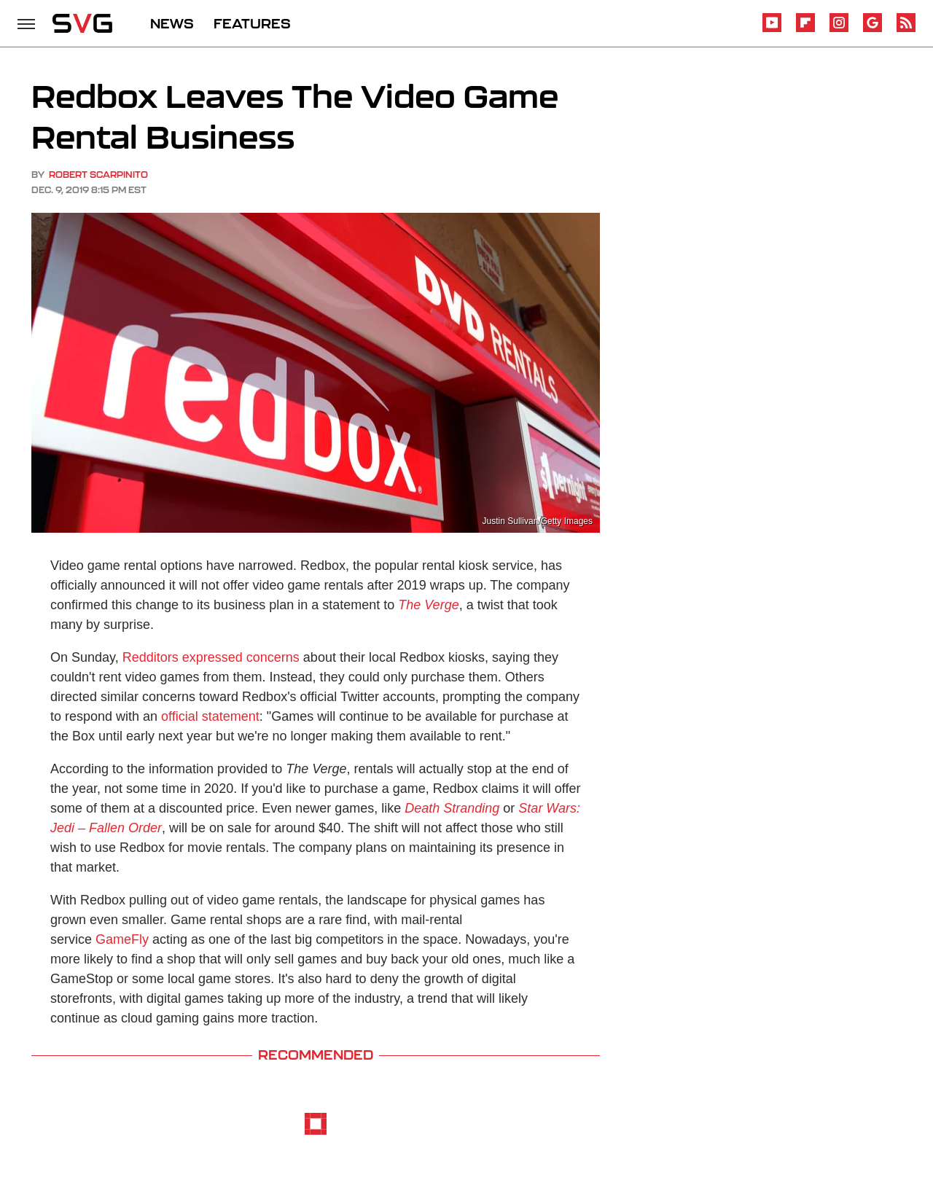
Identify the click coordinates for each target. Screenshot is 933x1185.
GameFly (122, 939)
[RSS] (906, 30)
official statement (210, 716)
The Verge (428, 605)
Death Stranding (452, 808)
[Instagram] (838, 30)
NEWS (172, 23)
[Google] (872, 30)
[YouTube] (771, 30)
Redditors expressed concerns (211, 657)
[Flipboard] (805, 30)
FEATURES (252, 23)
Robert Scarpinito (98, 174)
